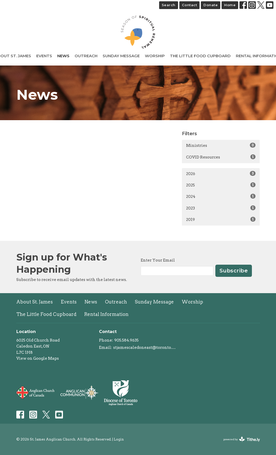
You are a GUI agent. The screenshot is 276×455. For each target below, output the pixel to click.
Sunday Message (121, 55)
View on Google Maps (37, 358)
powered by (241, 439)
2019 (221, 219)
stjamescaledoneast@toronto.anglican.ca (145, 347)
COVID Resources (221, 157)
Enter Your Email (158, 260)
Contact (189, 5)
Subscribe (234, 271)
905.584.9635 (126, 340)
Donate (210, 5)
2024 (221, 196)
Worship (155, 55)
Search (168, 5)
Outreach (86, 55)
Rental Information (106, 314)
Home (230, 5)
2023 (221, 208)
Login (119, 439)
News (63, 55)
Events (44, 55)
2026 (221, 173)
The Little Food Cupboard (200, 55)
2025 (221, 184)
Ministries (221, 145)
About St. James (34, 302)
